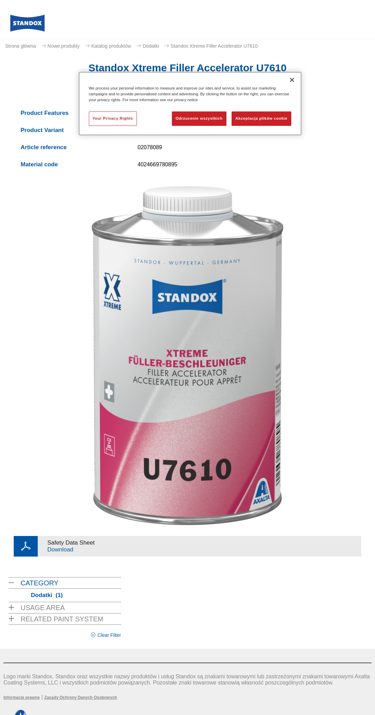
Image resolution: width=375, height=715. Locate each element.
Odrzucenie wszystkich (199, 118)
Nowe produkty (64, 46)
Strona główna (20, 46)
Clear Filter (109, 635)
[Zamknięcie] (292, 79)
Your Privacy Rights (113, 118)
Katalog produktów (111, 46)
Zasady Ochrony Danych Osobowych (80, 697)
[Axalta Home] (27, 25)
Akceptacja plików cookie (261, 118)
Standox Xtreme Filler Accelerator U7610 (214, 46)
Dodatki (151, 46)
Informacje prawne (21, 697)
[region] (190, 103)
